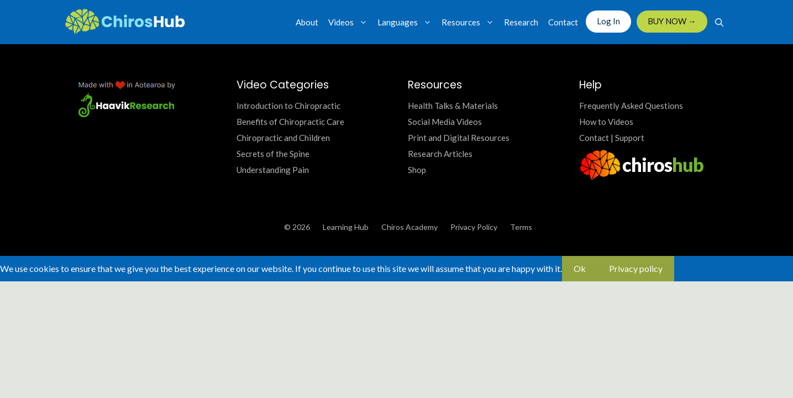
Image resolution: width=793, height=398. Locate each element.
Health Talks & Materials (453, 106)
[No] (685, 272)
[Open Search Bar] (719, 22)
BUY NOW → (672, 21)
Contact (563, 22)
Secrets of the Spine (273, 154)
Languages (407, 22)
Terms (521, 227)
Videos (350, 22)
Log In (608, 21)
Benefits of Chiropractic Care (290, 122)
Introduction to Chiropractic (288, 106)
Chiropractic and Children (283, 138)
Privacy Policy (473, 227)
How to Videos (606, 122)
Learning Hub (346, 227)
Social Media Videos (445, 122)
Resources (470, 22)
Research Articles (440, 154)
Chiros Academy (409, 227)
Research (521, 22)
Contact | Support (611, 138)
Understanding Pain (273, 170)
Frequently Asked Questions (631, 106)
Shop (417, 170)
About (307, 22)
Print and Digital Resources (459, 138)
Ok (580, 268)
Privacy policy (636, 268)
